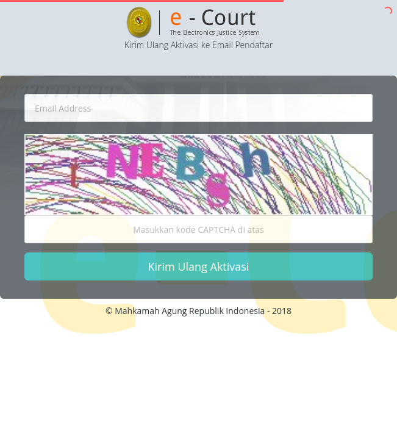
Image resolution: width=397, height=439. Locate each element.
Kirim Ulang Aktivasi (198, 266)
